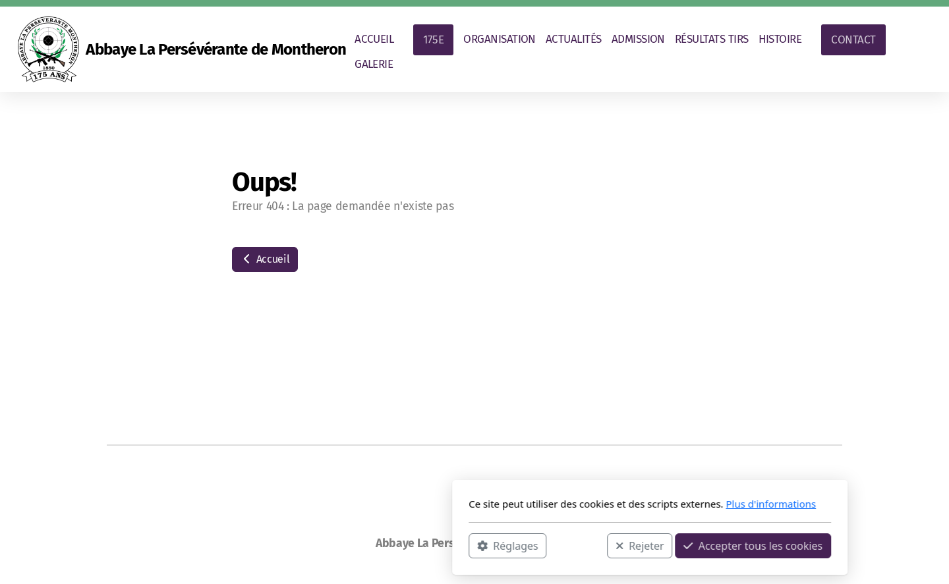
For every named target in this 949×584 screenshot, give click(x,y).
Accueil (265, 259)
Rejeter (464, 545)
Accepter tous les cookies (577, 545)
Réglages (332, 545)
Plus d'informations (595, 503)
